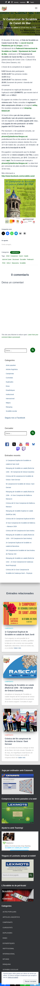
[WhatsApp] (25, 984)
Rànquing (9, 407)
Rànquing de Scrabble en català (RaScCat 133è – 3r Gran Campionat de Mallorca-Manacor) (20, 495)
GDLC (9, 263)
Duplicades (9, 382)
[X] (15, 984)
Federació (30, 259)
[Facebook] (5, 984)
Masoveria (15, 263)
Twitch (32, 2)
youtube (28, 2)
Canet (21, 256)
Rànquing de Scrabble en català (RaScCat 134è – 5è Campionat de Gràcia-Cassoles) (19, 688)
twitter (9, 2)
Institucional (10, 394)
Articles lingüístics (12, 369)
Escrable (23, 259)
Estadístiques (10, 390)
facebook (6, 2)
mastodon (22, 2)
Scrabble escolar (11, 411)
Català (26, 256)
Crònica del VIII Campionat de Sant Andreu (20, 531)
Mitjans (8, 403)
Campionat (14, 256)
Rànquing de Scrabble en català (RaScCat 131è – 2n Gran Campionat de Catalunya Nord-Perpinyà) (20, 561)
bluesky (16, 2)
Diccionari (15, 259)
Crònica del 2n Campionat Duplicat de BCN (20, 519)
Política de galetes (13, 977)
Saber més (17, 648)
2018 (7, 256)
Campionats (15, 252)
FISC (4, 263)
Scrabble (23, 263)
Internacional (10, 398)
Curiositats (9, 378)
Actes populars (11, 365)
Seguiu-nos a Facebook (15, 418)
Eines (8, 386)
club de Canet (6, 259)
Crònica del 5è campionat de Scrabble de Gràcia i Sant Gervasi (18, 741)
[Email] (35, 984)
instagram (12, 2)
